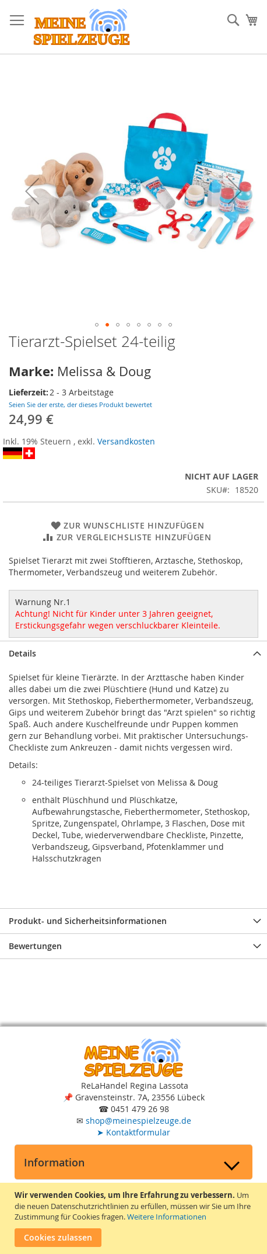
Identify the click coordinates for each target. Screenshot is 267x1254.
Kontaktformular (133, 1132)
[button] (32, 191)
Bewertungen (35, 945)
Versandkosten (126, 441)
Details (22, 653)
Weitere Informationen (166, 1216)
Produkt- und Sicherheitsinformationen (88, 920)
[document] (135, 1218)
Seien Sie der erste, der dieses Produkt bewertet (80, 404)
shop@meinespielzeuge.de (138, 1120)
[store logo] (81, 27)
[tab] (133, 653)
